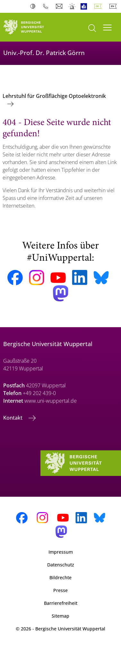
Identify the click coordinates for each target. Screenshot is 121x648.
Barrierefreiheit (60, 603)
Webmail (60, 6)
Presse (60, 590)
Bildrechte (60, 577)
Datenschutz (60, 565)
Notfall (72, 6)
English (114, 6)
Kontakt (13, 417)
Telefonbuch (47, 6)
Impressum (60, 552)
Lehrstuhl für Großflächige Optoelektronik (54, 95)
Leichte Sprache (85, 6)
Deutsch (99, 6)
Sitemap (60, 616)
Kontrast (34, 6)
